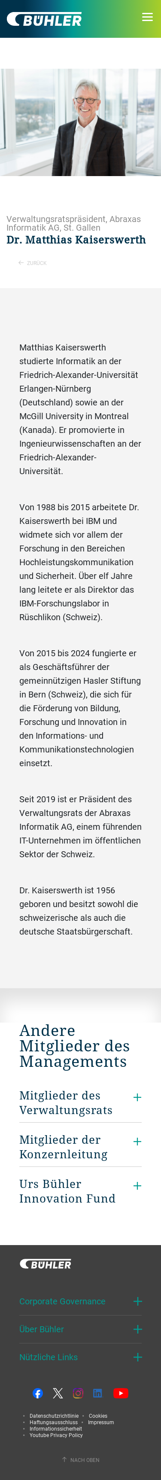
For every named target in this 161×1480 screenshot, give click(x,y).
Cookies (98, 1415)
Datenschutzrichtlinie (54, 1415)
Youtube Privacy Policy (56, 1434)
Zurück (32, 262)
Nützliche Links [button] (48, 1357)
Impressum (101, 1422)
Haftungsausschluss (54, 1422)
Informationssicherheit (56, 1428)
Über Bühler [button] (41, 1329)
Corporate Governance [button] (62, 1301)
